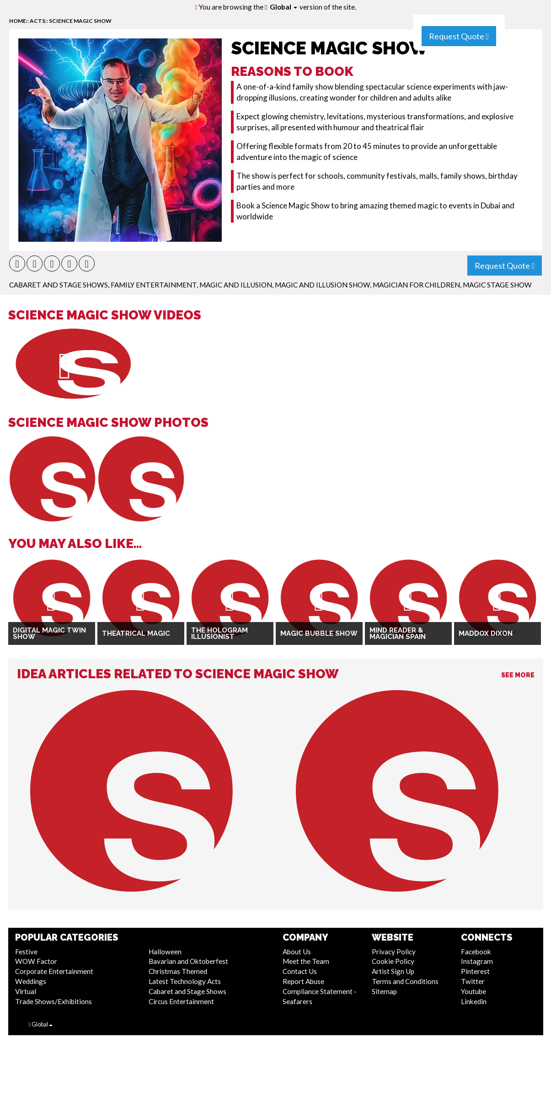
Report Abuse (303, 981)
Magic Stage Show (497, 285)
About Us (297, 951)
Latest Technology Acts (185, 981)
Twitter (473, 981)
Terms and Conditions (405, 981)
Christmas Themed (178, 971)
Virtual (25, 991)
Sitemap (384, 991)
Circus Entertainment (181, 1001)
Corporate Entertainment (54, 971)
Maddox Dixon (486, 633)
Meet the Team (306, 961)
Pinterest (475, 971)
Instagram (477, 961)
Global (283, 7)
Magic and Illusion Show (322, 285)
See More (518, 675)
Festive (26, 951)
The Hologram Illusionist (219, 633)
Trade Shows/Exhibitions (53, 1001)
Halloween (165, 951)
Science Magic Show (80, 20)
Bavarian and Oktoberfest (188, 961)
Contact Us (300, 971)
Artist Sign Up (393, 971)
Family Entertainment (154, 285)
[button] (17, 263)
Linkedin (474, 1001)
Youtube (473, 991)
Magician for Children (416, 285)
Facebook (476, 951)
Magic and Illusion (235, 285)
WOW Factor (36, 961)
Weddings (30, 981)
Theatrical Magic (136, 633)
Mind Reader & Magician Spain (397, 633)
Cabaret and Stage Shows (58, 285)
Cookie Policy (393, 961)
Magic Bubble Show (319, 633)
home (17, 20)
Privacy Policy (394, 951)
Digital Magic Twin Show (49, 633)
